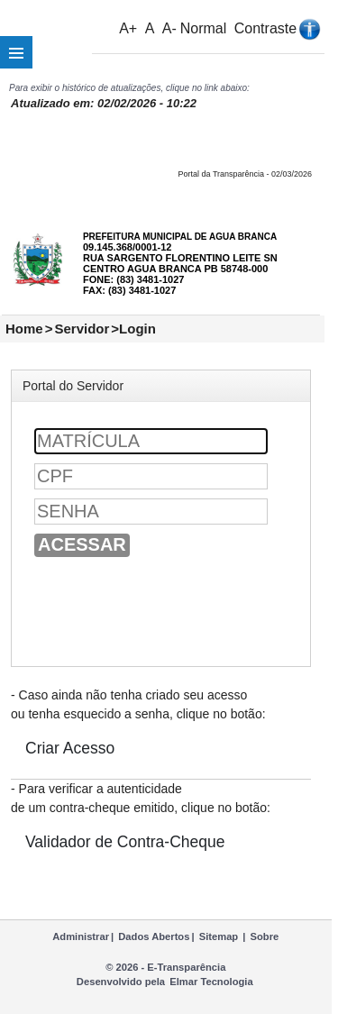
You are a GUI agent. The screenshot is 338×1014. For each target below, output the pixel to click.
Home (24, 328)
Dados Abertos (153, 936)
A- (169, 28)
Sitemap (219, 936)
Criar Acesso (69, 748)
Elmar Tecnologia (210, 981)
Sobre (265, 936)
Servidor (81, 328)
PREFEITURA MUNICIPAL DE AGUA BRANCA (180, 237)
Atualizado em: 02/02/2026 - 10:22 (103, 103)
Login (137, 328)
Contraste (265, 28)
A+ (128, 28)
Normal (203, 28)
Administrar (80, 936)
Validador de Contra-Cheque (124, 842)
